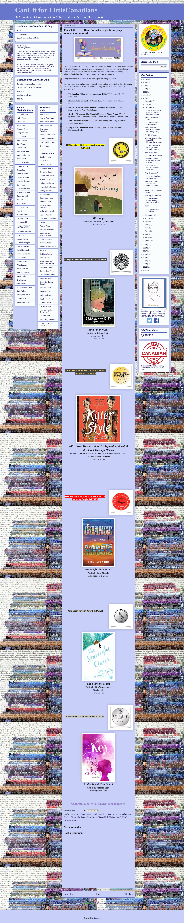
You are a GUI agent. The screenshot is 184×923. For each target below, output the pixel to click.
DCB (41, 150)
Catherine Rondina (24, 231)
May (147, 228)
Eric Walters (21, 280)
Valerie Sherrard (23, 246)
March (147, 234)
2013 (145, 264)
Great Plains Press (47, 168)
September (149, 215)
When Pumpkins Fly (152, 173)
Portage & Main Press (48, 247)
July (146, 221)
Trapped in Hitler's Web (153, 155)
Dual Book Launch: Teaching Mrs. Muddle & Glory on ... (152, 184)
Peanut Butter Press (47, 230)
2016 (145, 254)
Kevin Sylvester (22, 269)
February (148, 237)
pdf (123, 72)
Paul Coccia (21, 137)
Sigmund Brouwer (23, 129)
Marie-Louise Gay (23, 155)
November (149, 104)
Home (99, 894)
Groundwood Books (47, 176)
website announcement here (107, 72)
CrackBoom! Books (47, 138)
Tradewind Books (46, 306)
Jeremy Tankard (23, 272)
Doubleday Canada (47, 153)
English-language (124, 814)
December (149, 101)
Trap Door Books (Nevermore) (46, 311)
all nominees (83, 79)
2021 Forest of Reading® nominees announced (153, 168)
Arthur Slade (21, 258)
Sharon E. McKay (23, 192)
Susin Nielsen (22, 203)
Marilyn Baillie (91, 817)
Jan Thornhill (21, 276)
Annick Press (44, 114)
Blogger (97, 918)
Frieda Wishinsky (23, 299)
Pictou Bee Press (46, 239)
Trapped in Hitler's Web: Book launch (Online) (152, 161)
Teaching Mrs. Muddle (153, 196)
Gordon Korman (23, 177)
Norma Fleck (103, 817)
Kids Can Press (45, 202)
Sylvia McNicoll (22, 196)
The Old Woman (151, 135)
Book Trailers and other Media (28, 38)
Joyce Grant (21, 159)
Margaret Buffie (22, 133)
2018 (145, 248)
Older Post (128, 894)
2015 (145, 257)
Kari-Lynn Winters (23, 295)
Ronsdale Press (45, 258)
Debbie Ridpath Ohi (24, 207)
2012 (145, 267)
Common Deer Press (47, 135)
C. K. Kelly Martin (23, 189)
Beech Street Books (47, 122)
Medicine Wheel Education (46, 206)
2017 (145, 251)
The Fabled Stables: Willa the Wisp (152, 124)
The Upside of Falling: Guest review (153, 177)
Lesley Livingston (23, 181)
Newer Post (69, 894)
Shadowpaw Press (46, 278)
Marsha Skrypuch (23, 254)
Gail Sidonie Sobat (24, 250)
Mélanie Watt (22, 284)
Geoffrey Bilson (70, 817)
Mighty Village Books (47, 211)
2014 (145, 261)
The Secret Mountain (47, 275)
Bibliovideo (21, 91)
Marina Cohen (22, 140)
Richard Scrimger (23, 243)
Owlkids (43, 222)
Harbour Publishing (47, 183)
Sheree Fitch (21, 148)
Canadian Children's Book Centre (104, 814)
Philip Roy (20, 235)
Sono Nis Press (45, 288)
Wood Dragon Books (47, 319)
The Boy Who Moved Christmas (152, 210)
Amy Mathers (79, 814)
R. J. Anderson (22, 114)
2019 (145, 245)
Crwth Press (44, 146)
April (147, 231)
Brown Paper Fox (46, 125)
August (148, 218)
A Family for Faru (151, 152)
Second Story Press (47, 271)
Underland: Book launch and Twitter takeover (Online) (152, 130)
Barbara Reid (22, 222)
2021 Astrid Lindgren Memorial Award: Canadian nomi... (152, 147)
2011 (145, 270)
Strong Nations (45, 291)
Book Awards (22, 34)
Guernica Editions (46, 179)
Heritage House (45, 191)
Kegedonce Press (46, 198)
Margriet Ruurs (22, 239)
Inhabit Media (45, 194)
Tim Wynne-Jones (23, 302)
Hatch (147, 206)
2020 (71, 814)
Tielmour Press (45, 303)
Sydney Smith (22, 261)
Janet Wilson (21, 291)
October (148, 107)
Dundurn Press (45, 157)
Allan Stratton (22, 265)
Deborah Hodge (23, 163)
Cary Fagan (21, 144)
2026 (145, 79)
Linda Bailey (21, 122)
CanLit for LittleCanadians (56, 10)
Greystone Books (46, 172)
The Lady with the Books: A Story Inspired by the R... (152, 201)
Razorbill (43, 250)
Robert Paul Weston (24, 287)
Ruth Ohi (20, 211)
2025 (145, 82)
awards (88, 814)
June (147, 225)
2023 (145, 89)
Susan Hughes (22, 166)
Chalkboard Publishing (44, 130)
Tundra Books (45, 316)
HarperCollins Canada (48, 187)
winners (75, 820)
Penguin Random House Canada (46, 234)
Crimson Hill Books (47, 142)
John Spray (81, 817)
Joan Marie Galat (23, 151)
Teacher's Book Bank (24, 95)
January (148, 241)
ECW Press (44, 161)
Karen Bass (21, 125)
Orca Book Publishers (48, 219)
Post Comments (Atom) (103, 903)
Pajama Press (45, 226)
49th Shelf (20, 99)
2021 (145, 95)
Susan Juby (21, 170)
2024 (145, 85)
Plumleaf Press (45, 243)
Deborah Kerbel (23, 174)
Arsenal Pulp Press (47, 118)
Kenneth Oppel (22, 215)
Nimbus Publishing (46, 215)
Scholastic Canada (47, 267)
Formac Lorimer (45, 164)
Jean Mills (20, 200)
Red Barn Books (46, 254)
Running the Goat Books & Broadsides (47, 262)
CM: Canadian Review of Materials (29, 88)
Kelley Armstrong (23, 118)
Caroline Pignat (22, 218)
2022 (145, 92)
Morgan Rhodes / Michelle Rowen (23, 227)
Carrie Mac (21, 185)
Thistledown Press (46, 299)
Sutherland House (46, 295)
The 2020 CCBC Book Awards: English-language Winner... (153, 112)
